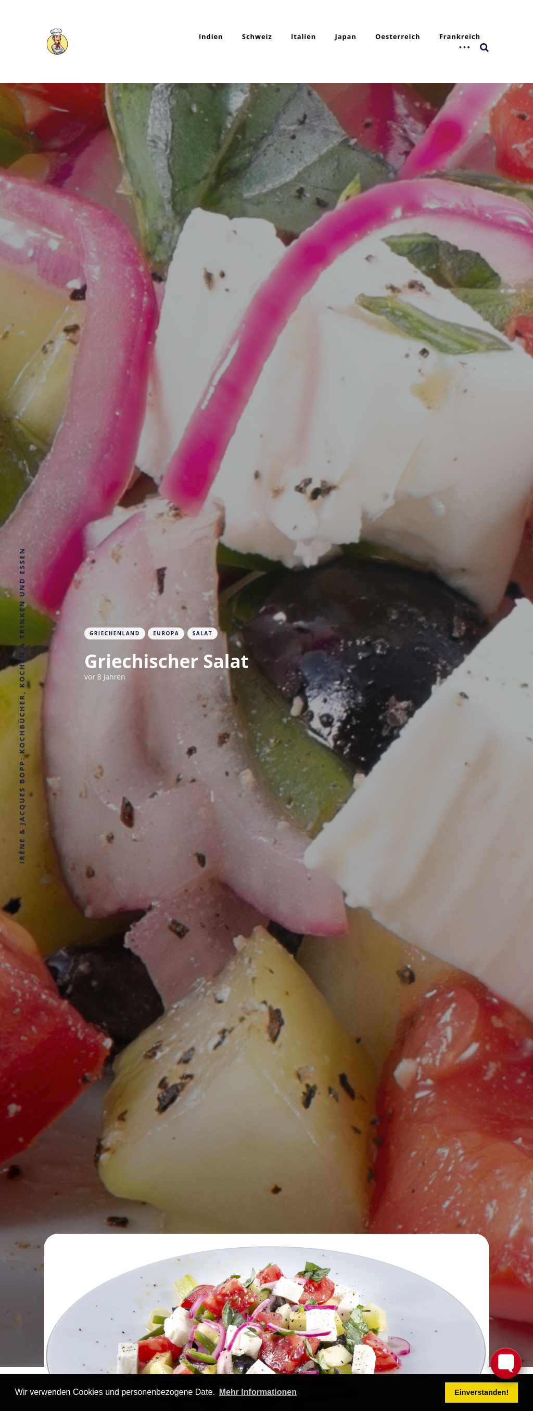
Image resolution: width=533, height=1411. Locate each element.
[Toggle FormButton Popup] (506, 1363)
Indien (211, 36)
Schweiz (257, 36)
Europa (166, 633)
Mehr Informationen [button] (258, 1392)
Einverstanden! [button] (481, 1392)
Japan (345, 36)
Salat (202, 633)
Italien (303, 36)
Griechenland (115, 633)
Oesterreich (397, 36)
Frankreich (459, 36)
